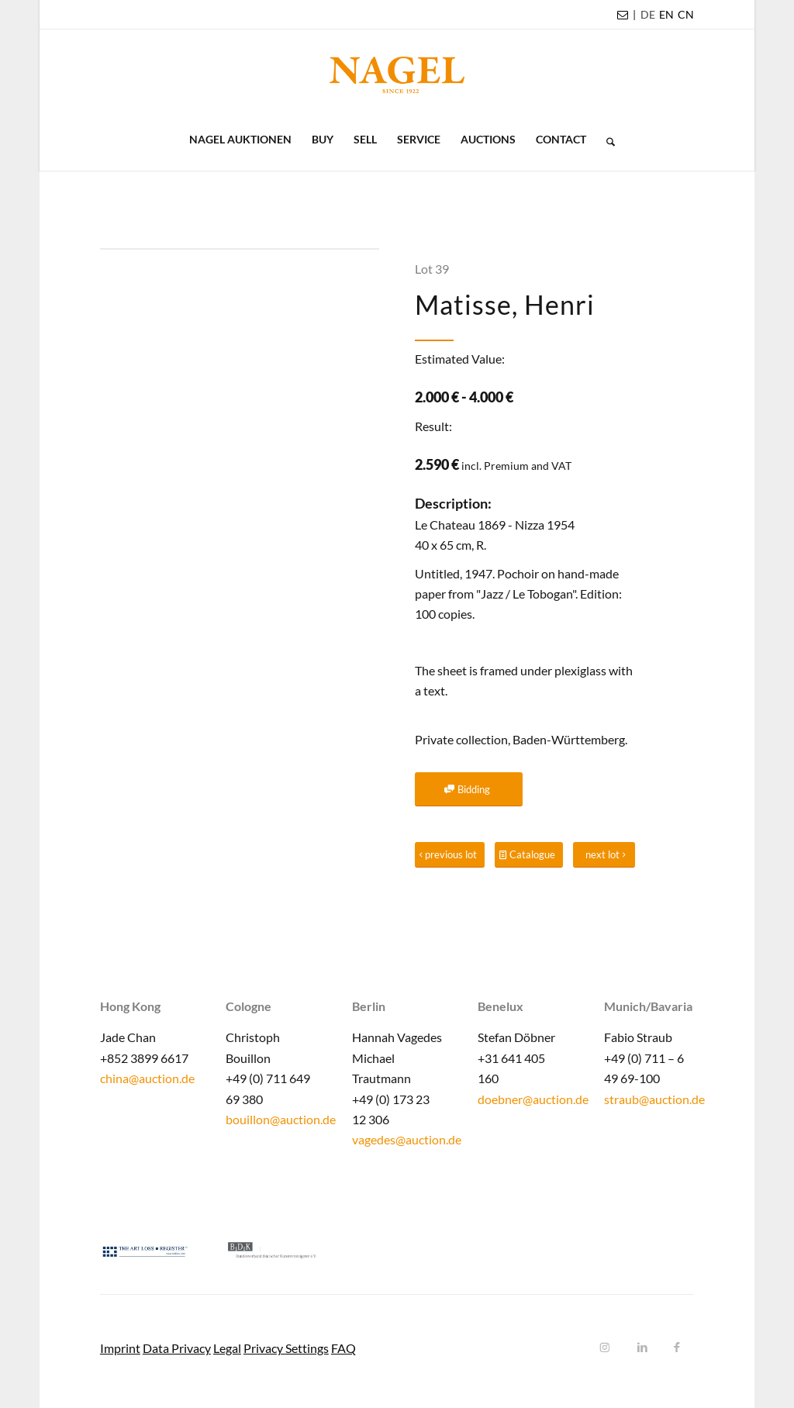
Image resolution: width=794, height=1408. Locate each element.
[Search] (605, 139)
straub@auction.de (654, 1099)
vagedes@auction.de (406, 1139)
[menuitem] (647, 14)
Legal (227, 1348)
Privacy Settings (286, 1348)
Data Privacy (177, 1348)
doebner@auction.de (533, 1099)
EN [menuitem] (666, 14)
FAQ (343, 1348)
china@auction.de (147, 1078)
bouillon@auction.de (281, 1119)
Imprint (120, 1348)
